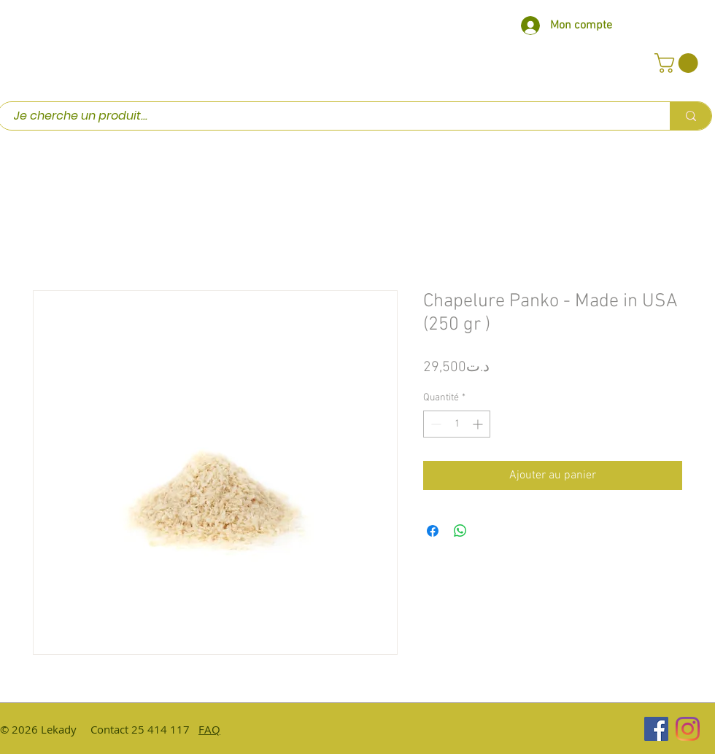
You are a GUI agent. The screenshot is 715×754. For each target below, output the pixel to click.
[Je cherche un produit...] (326, 116)
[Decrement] (434, 424)
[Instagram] (688, 729)
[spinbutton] (457, 424)
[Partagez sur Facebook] (432, 531)
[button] (678, 63)
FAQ (209, 729)
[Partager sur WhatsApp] (460, 531)
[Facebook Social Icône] (656, 729)
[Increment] (479, 424)
